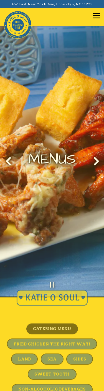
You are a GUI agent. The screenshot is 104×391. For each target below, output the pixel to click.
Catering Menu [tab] (52, 318)
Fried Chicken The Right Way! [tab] (52, 333)
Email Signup (52, 384)
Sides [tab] (79, 348)
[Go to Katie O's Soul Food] (52, 4)
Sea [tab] (52, 348)
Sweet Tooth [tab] (52, 363)
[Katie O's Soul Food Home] (18, 24)
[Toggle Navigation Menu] (96, 16)
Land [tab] (24, 348)
